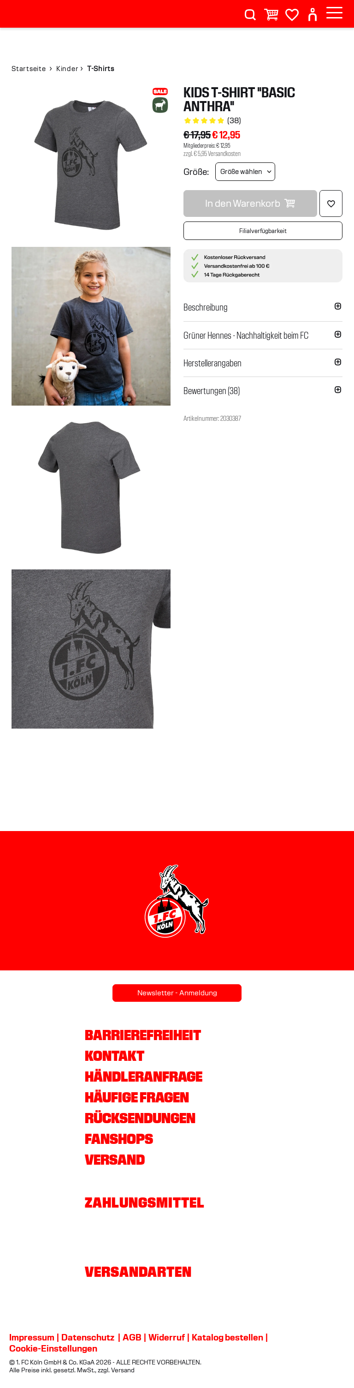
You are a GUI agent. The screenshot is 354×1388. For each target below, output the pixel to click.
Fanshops (119, 1139)
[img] (91, 165)
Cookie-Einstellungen (53, 1348)
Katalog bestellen (227, 1337)
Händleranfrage (143, 1076)
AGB (132, 1337)
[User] (312, 11)
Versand (115, 1159)
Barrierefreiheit (143, 1035)
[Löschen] (330, 203)
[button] (262, 307)
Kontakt (114, 1056)
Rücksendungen (140, 1118)
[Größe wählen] (245, 171)
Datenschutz (87, 1337)
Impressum (31, 1337)
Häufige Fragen (137, 1097)
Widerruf (166, 1337)
